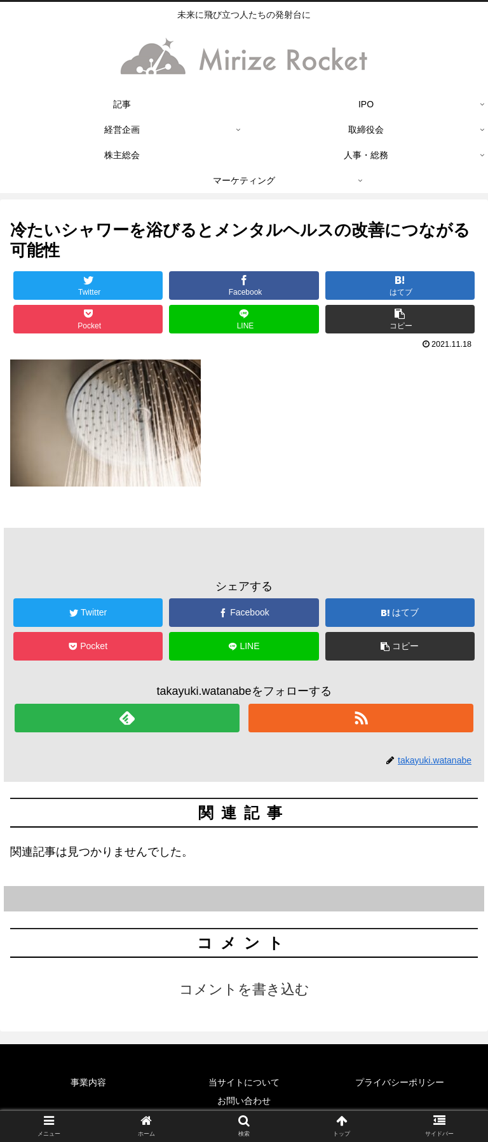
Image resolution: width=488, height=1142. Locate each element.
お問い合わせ (244, 1101)
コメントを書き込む (244, 989)
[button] (400, 319)
